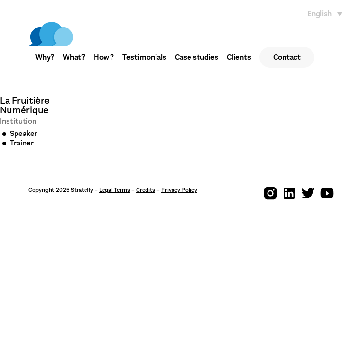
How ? (104, 57)
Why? (44, 57)
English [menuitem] (319, 13)
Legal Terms (114, 190)
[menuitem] (327, 13)
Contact (287, 57)
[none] (327, 13)
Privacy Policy (179, 190)
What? (74, 57)
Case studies (196, 57)
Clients (239, 57)
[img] (50, 34)
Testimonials (144, 57)
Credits (145, 190)
